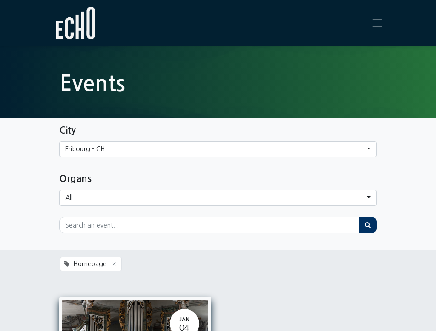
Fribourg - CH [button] (85, 149)
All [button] (69, 197)
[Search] (368, 225)
